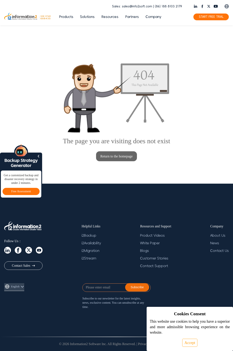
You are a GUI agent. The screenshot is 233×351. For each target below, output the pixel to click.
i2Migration (90, 251)
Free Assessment (21, 191)
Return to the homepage (116, 156)
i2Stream (89, 258)
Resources (109, 17)
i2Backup (89, 236)
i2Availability (91, 243)
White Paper (150, 243)
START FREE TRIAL (211, 16)
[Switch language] (227, 6)
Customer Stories (154, 258)
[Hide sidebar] (38, 156)
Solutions (87, 17)
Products (66, 17)
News (214, 243)
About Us (217, 236)
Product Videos (152, 236)
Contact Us (219, 251)
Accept (190, 343)
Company (153, 17)
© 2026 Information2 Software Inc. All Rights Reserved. (97, 344)
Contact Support (154, 266)
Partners (132, 17)
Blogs (144, 251)
